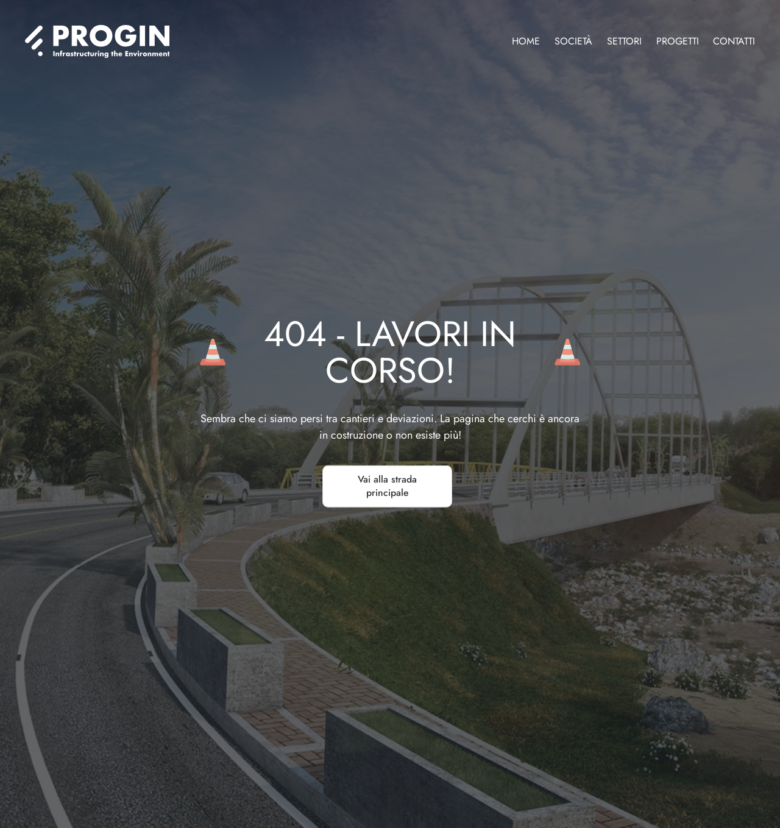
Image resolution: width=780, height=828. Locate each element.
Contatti (734, 41)
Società (573, 41)
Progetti (677, 41)
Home (526, 41)
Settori (624, 41)
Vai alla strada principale (387, 486)
